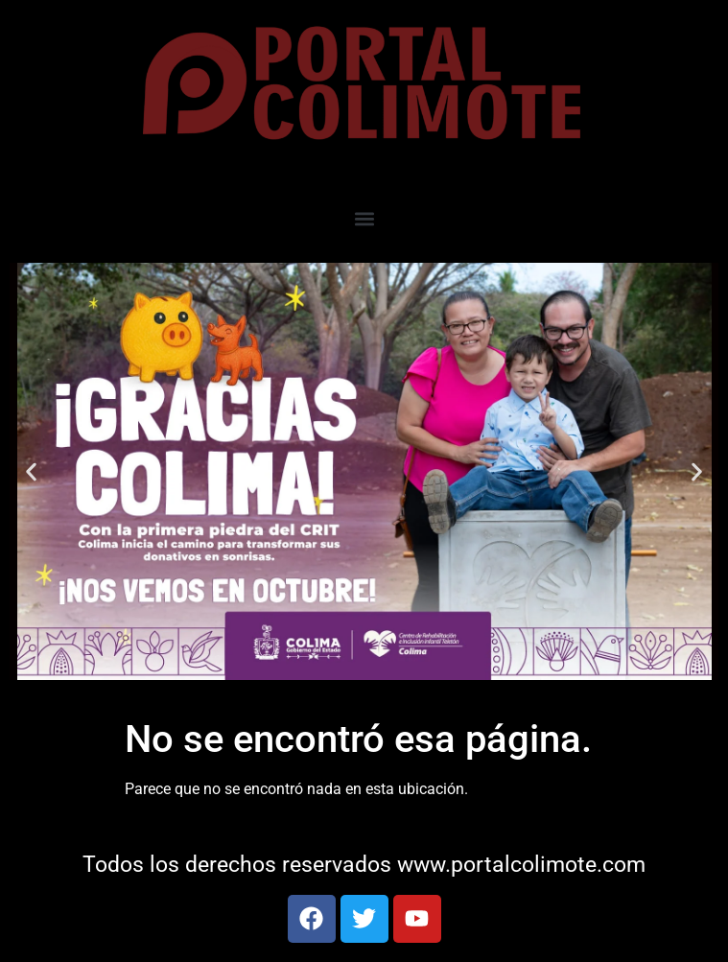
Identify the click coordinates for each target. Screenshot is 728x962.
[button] (364, 218)
